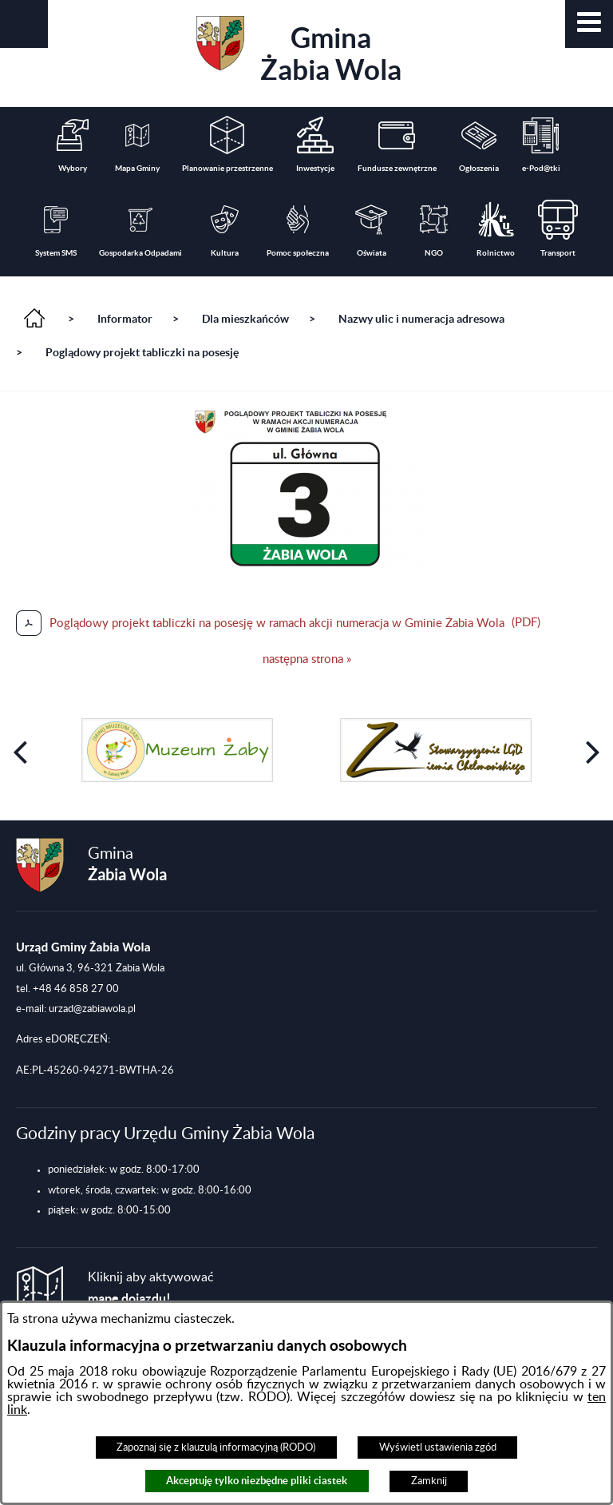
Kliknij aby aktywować (151, 1288)
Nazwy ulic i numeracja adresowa (421, 318)
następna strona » (307, 659)
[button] (589, 24)
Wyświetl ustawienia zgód (437, 1447)
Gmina (298, 50)
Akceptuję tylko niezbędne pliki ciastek (256, 1481)
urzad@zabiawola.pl (92, 1009)
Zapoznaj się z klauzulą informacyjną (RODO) (216, 1447)
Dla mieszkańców (245, 318)
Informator (124, 318)
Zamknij (429, 1481)
